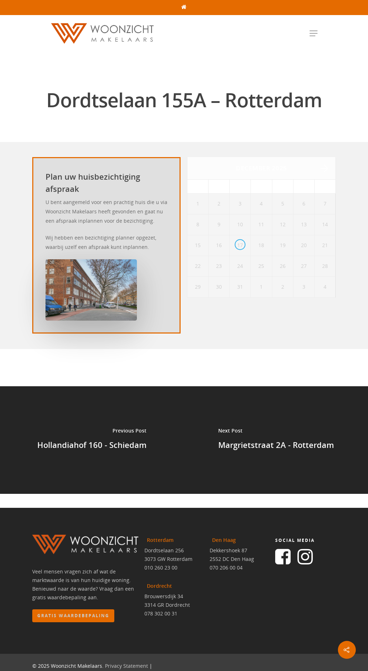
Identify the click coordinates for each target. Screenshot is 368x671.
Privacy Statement (126, 666)
